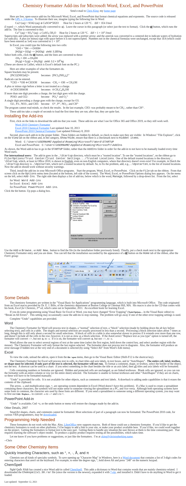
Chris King (93, 10)
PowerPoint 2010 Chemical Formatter (35, 131)
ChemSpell (76, 469)
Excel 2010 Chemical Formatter (32, 128)
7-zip (113, 472)
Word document (131, 457)
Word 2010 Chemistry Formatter (32, 124)
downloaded (49, 414)
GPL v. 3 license (24, 19)
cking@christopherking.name (117, 436)
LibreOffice (70, 424)
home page (110, 10)
